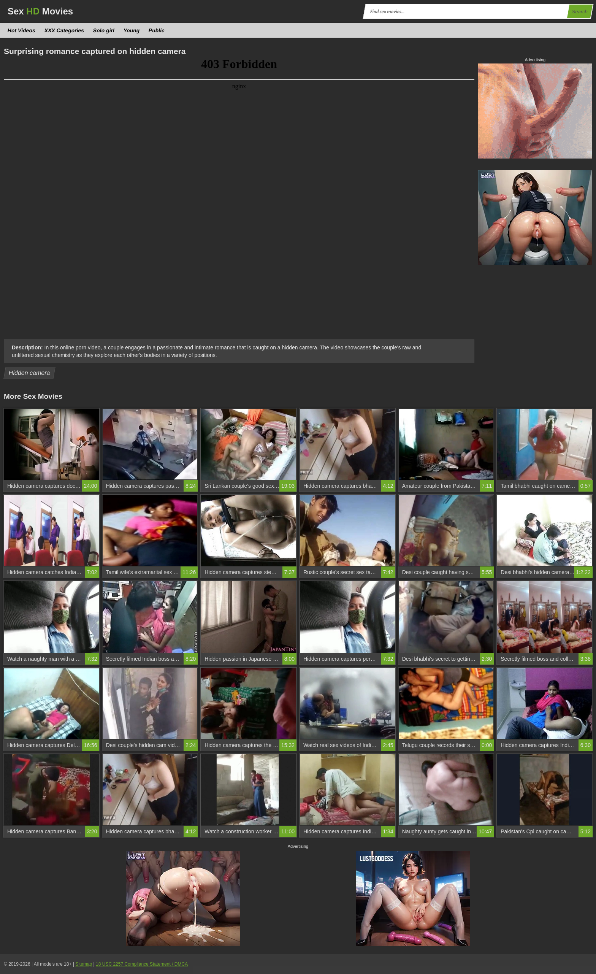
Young (131, 30)
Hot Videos (21, 30)
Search (579, 11)
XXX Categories (64, 30)
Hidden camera (29, 373)
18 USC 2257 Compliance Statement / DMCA (142, 964)
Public (156, 30)
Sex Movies (40, 11)
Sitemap (83, 964)
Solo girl (104, 30)
